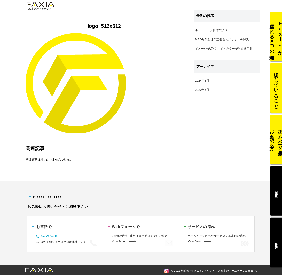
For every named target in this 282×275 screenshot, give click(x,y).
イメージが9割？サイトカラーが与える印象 (223, 48)
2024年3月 (202, 80)
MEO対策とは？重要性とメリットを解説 (222, 39)
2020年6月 (202, 89)
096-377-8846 (51, 236)
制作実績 (276, 189)
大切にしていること (276, 89)
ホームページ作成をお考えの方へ (276, 139)
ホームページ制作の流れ (211, 30)
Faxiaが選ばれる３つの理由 (276, 38)
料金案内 (276, 240)
